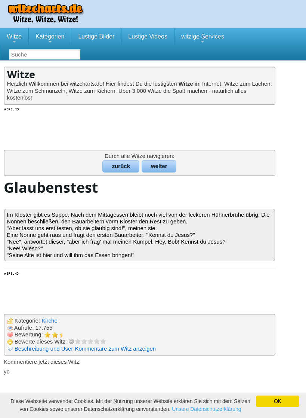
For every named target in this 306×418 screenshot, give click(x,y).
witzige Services (202, 39)
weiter (159, 166)
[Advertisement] (140, 128)
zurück (121, 166)
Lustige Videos (147, 36)
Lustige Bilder (96, 36)
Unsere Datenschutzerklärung (206, 409)
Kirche (49, 320)
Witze (14, 39)
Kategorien (49, 39)
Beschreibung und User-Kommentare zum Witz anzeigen (85, 348)
